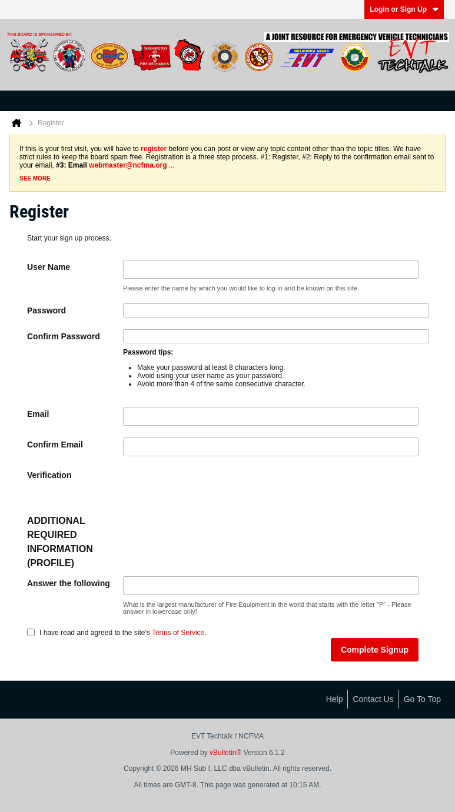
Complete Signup (374, 649)
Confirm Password (63, 336)
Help (334, 699)
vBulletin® (225, 752)
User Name (48, 267)
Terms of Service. (179, 633)
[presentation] (212, 491)
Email (38, 414)
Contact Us (373, 699)
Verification (49, 475)
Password (46, 310)
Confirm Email (55, 444)
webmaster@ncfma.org (128, 165)
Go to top (422, 699)
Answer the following (68, 583)
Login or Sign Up (404, 9)
